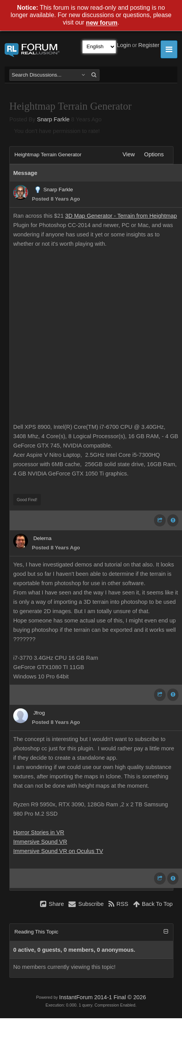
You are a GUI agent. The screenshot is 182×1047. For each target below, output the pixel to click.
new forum (101, 23)
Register (148, 45)
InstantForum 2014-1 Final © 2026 (102, 997)
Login (124, 45)
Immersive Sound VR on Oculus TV (58, 851)
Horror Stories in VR (38, 832)
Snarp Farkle (53, 119)
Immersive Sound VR (40, 842)
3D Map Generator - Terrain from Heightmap (121, 216)
